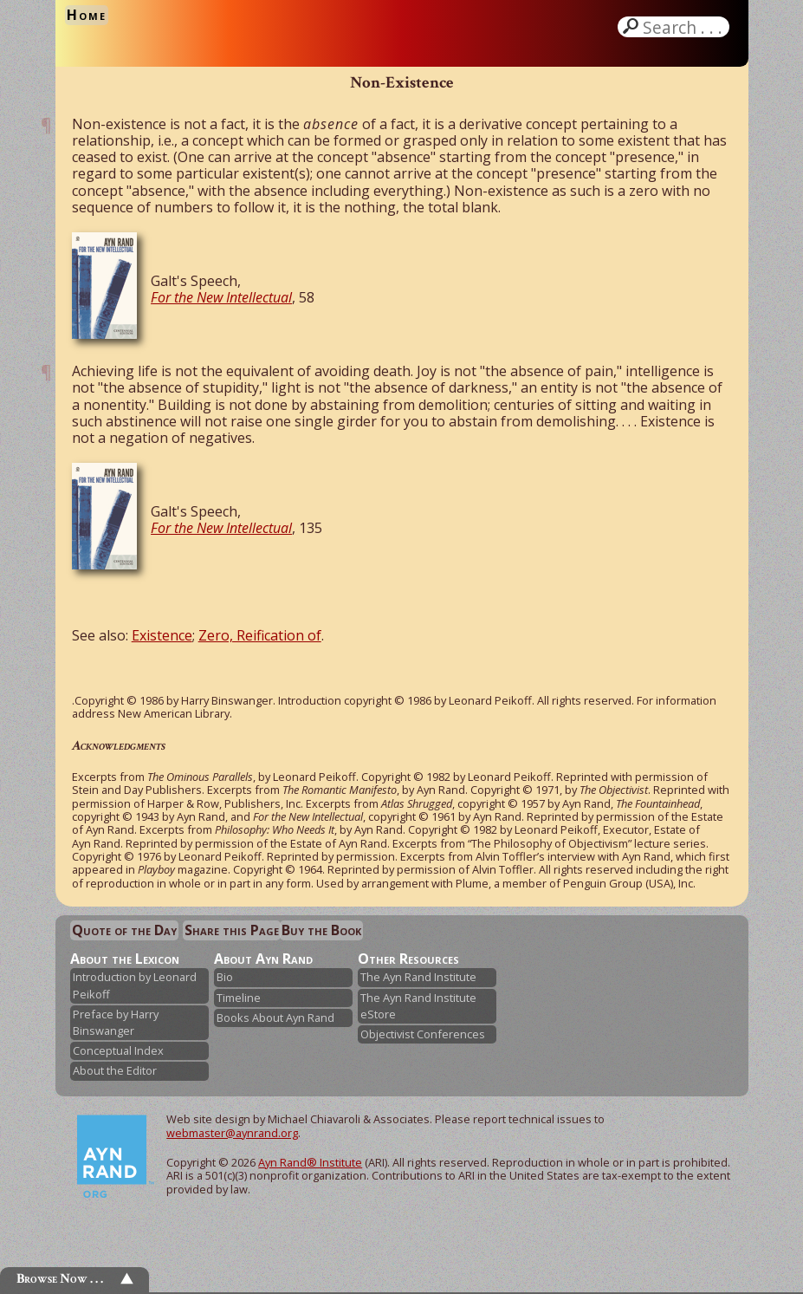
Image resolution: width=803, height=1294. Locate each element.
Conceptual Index (118, 1050)
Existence (162, 635)
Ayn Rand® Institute (310, 1162)
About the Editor (115, 1070)
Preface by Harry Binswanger (116, 1022)
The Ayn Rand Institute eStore (418, 1006)
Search (684, 26)
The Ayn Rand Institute (418, 977)
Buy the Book (321, 930)
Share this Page (232, 930)
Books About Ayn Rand (275, 1017)
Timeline (239, 997)
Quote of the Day (124, 930)
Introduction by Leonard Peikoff (135, 985)
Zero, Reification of (259, 635)
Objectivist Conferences (422, 1034)
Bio (225, 977)
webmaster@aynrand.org (232, 1133)
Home (87, 14)
